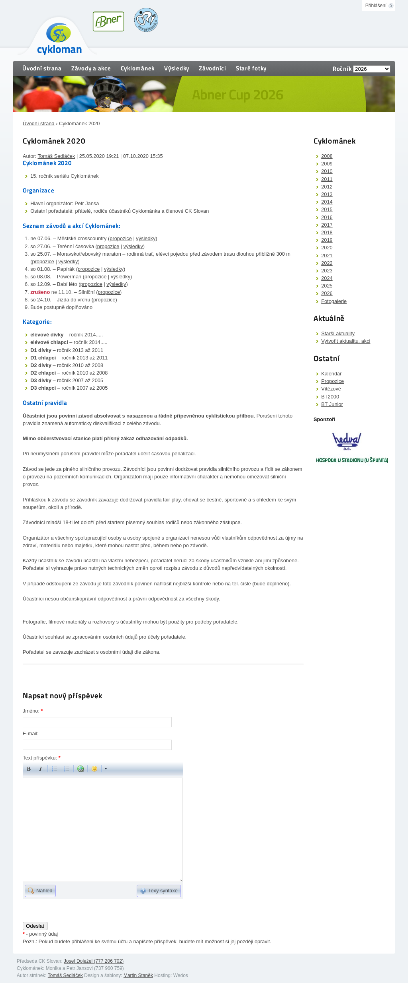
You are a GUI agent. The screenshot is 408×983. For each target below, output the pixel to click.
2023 (326, 271)
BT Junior (332, 404)
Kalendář (331, 374)
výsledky (145, 238)
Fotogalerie (334, 301)
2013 (326, 194)
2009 (326, 164)
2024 (326, 278)
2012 (326, 187)
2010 (326, 171)
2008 (326, 156)
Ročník (342, 68)
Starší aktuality (338, 333)
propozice (121, 238)
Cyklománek (138, 68)
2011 (326, 179)
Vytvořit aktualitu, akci (345, 341)
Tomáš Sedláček (56, 156)
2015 (326, 209)
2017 (326, 225)
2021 (326, 255)
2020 (326, 248)
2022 (326, 263)
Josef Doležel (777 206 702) (94, 961)
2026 (326, 293)
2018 (326, 232)
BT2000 (330, 397)
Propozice (332, 381)
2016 (326, 217)
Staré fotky (251, 68)
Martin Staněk (138, 975)
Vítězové (331, 389)
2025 (326, 286)
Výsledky (176, 68)
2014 (326, 202)
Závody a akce (91, 68)
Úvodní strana (42, 68)
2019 (326, 240)
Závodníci (212, 68)
